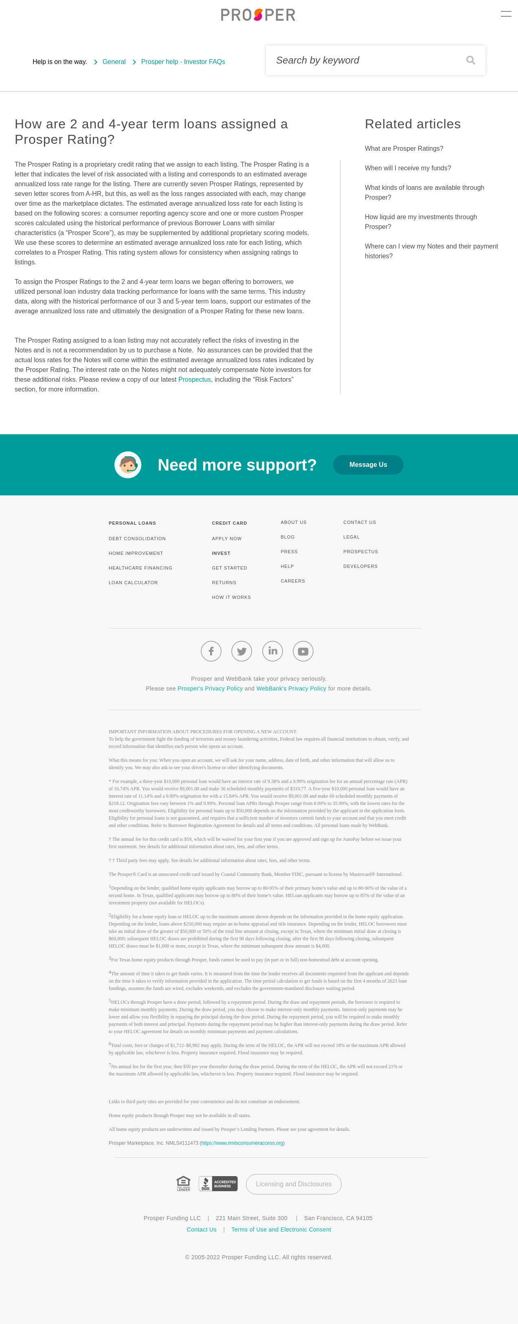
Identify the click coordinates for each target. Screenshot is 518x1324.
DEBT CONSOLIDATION (137, 538)
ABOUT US (294, 522)
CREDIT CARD (229, 523)
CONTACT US (359, 522)
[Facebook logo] (211, 651)
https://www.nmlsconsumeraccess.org (242, 1143)
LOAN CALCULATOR (133, 582)
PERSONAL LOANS (132, 523)
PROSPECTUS (360, 551)
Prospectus (194, 379)
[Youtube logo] (303, 651)
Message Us (368, 464)
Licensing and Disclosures (294, 1184)
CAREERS (293, 580)
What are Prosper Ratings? (404, 148)
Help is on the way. (60, 61)
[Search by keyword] (375, 60)
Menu (506, 14)
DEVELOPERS (360, 566)
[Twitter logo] (241, 651)
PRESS (289, 551)
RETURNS (224, 582)
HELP (287, 566)
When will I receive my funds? (408, 168)
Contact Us (203, 1229)
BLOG (288, 536)
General (114, 61)
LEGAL (351, 536)
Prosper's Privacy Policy (210, 688)
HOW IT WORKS (231, 597)
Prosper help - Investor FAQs (183, 61)
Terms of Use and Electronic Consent (281, 1229)
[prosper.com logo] (259, 15)
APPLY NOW (226, 538)
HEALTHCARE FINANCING (141, 567)
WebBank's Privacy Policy (292, 688)
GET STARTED (229, 567)
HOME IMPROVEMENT (136, 553)
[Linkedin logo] (272, 651)
